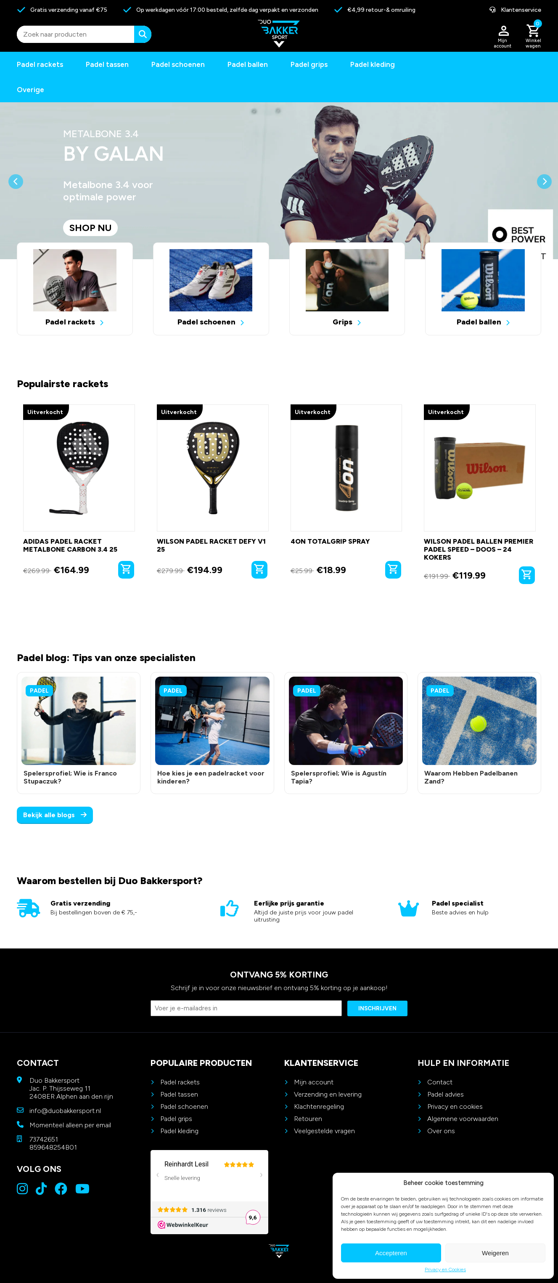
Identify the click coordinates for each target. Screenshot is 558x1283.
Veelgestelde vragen (324, 1131)
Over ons (441, 1131)
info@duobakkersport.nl (65, 1111)
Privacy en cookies (455, 1106)
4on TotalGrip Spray (330, 541)
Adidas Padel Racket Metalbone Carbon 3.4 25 (70, 545)
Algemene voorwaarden (462, 1119)
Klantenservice (515, 9)
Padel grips (309, 64)
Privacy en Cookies (445, 1269)
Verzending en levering (328, 1094)
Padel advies (445, 1094)
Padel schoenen (178, 64)
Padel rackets (180, 1082)
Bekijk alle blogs (55, 815)
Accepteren (391, 1252)
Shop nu (90, 228)
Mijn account (313, 1082)
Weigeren (495, 1252)
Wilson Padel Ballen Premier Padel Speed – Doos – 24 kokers (478, 549)
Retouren (308, 1119)
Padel (39, 690)
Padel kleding (372, 64)
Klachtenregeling (319, 1106)
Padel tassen (107, 64)
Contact (439, 1082)
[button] (15, 216)
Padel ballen (247, 64)
